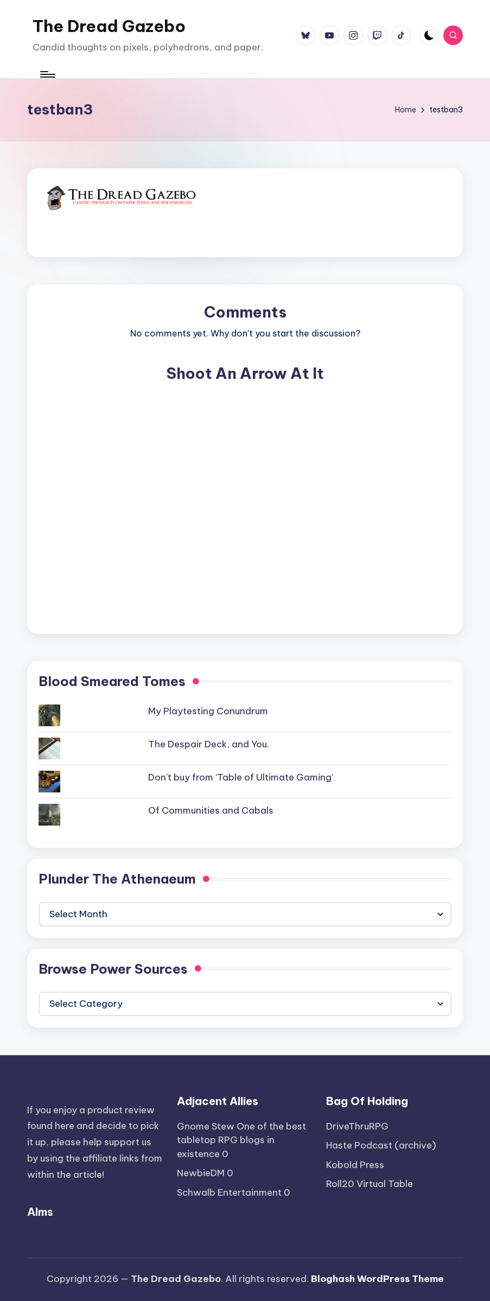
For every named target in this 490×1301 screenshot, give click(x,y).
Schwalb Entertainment (229, 1192)
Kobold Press (355, 1165)
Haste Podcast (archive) (381, 1145)
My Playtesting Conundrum (208, 711)
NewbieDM (201, 1173)
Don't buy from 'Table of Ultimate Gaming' (240, 777)
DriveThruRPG (357, 1126)
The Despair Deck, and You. (208, 744)
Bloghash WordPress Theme (377, 1279)
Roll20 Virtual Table (369, 1184)
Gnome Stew (205, 1126)
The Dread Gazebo (109, 26)
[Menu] (47, 74)
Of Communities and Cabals (210, 810)
